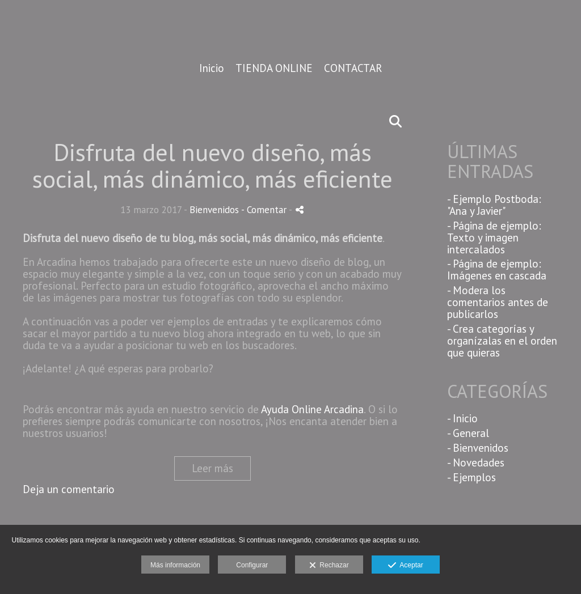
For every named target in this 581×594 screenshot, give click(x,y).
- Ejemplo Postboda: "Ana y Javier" (494, 205)
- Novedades (475, 462)
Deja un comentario (69, 489)
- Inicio (462, 418)
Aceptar (405, 565)
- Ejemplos (471, 477)
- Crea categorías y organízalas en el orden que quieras (502, 340)
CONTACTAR (353, 68)
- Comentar (265, 209)
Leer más (212, 468)
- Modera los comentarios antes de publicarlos (497, 302)
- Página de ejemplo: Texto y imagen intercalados (494, 237)
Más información (175, 565)
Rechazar (329, 565)
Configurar (252, 565)
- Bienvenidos (477, 448)
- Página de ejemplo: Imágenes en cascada (496, 269)
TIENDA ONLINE (274, 68)
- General (468, 433)
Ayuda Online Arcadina (312, 409)
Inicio (211, 68)
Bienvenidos (214, 209)
